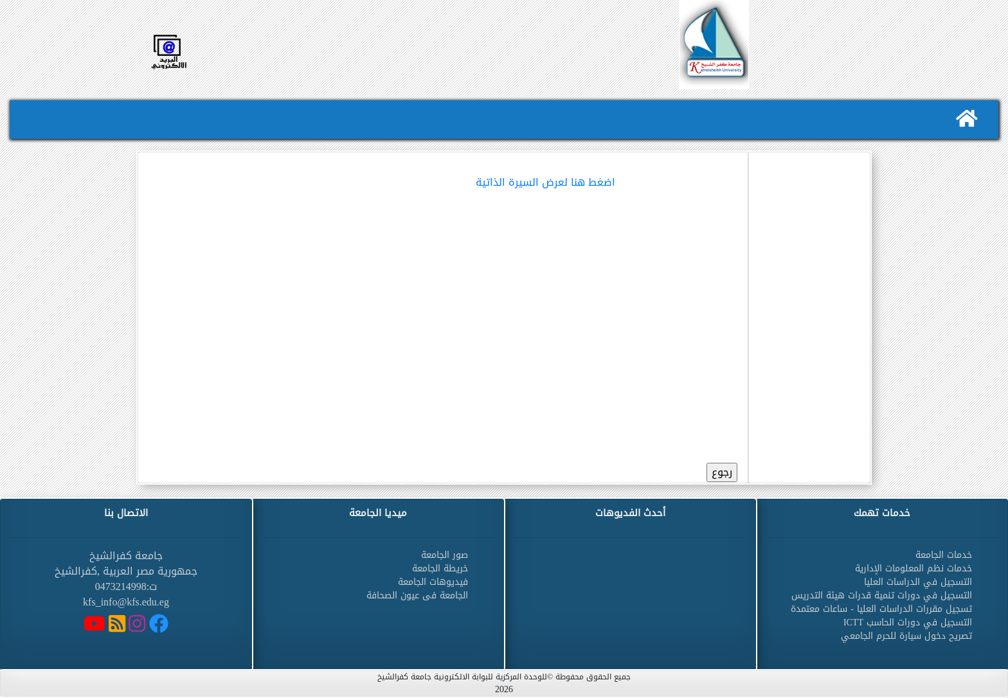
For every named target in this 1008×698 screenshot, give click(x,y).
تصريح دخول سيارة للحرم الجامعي (906, 636)
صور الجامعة (444, 555)
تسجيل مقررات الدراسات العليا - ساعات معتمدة (881, 609)
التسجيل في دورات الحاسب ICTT (907, 622)
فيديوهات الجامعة (433, 582)
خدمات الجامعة (943, 555)
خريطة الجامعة (440, 568)
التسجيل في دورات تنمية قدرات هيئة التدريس (881, 595)
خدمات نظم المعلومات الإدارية (913, 568)
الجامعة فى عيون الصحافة (417, 595)
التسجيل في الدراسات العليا (918, 582)
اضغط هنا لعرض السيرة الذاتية (545, 182)
